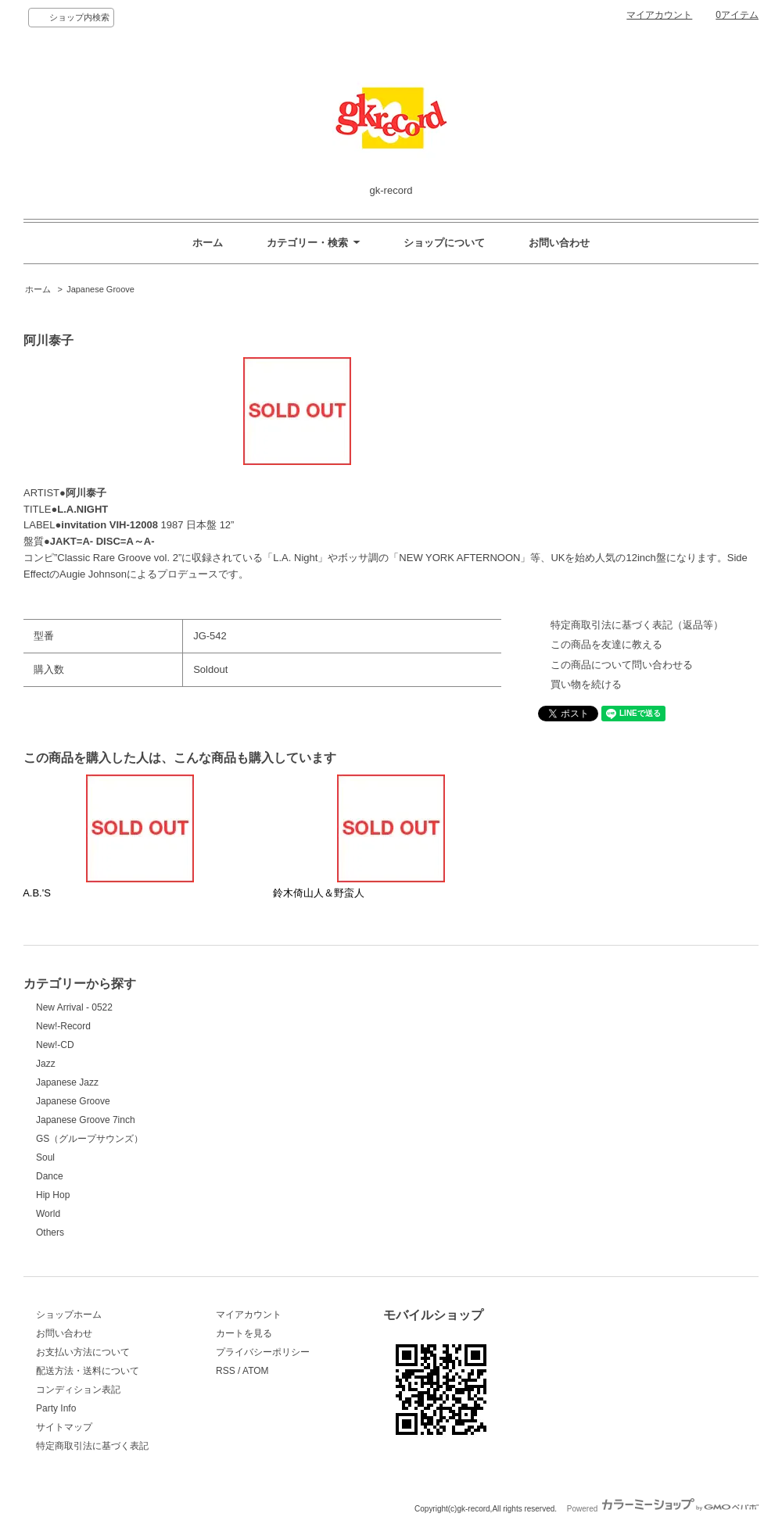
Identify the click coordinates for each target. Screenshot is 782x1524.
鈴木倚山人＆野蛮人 (318, 893)
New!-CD (55, 1044)
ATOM (255, 1370)
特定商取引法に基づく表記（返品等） (637, 625)
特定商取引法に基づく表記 (92, 1445)
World (48, 1213)
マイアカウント (659, 14)
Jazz (46, 1063)
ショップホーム (69, 1314)
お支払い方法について (83, 1352)
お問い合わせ (559, 243)
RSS (225, 1370)
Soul (45, 1157)
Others (50, 1232)
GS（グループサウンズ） (89, 1138)
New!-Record (63, 1026)
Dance (49, 1176)
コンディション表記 (78, 1389)
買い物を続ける (586, 684)
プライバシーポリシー (263, 1352)
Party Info (56, 1408)
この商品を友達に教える (606, 644)
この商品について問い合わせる (622, 665)
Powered (663, 1508)
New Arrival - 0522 (74, 1007)
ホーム (207, 243)
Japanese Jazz (67, 1082)
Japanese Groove (100, 289)
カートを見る (244, 1333)
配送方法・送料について (87, 1370)
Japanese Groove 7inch (85, 1119)
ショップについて (444, 243)
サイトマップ (64, 1427)
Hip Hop (53, 1195)
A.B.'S (37, 893)
